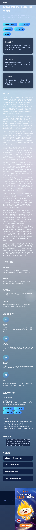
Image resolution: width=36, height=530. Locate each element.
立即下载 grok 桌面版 (10, 24)
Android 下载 (19, 29)
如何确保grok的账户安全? (12, 471)
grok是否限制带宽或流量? (12, 464)
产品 (14, 497)
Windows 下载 (24, 24)
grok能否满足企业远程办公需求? (13, 478)
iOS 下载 (7, 34)
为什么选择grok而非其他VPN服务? (14, 458)
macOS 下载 (8, 29)
